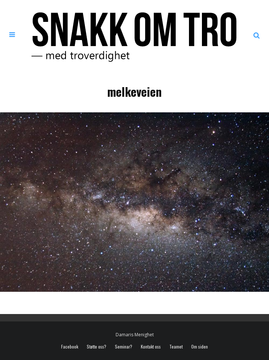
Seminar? (123, 346)
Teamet (176, 346)
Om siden (199, 346)
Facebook (69, 346)
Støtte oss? (96, 346)
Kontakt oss (151, 346)
